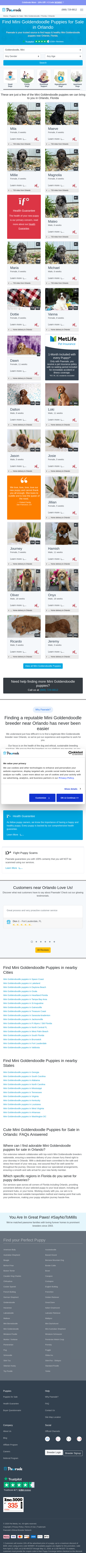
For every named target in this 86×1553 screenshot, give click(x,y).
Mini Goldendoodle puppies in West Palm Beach (25, 1031)
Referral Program (10, 1458)
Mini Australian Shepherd (55, 1329)
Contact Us (50, 1410)
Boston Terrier (9, 1271)
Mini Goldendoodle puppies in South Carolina (24, 1076)
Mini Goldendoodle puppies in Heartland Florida (25, 995)
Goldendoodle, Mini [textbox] (15, 50)
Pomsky (48, 1345)
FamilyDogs (27, 78)
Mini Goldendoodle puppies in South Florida (23, 1035)
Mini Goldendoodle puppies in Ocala (20, 991)
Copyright (7, 1527)
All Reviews (43, 950)
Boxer (47, 1271)
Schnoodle (8, 1355)
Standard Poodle (52, 1366)
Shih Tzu (7, 1361)
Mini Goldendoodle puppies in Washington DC (24, 1116)
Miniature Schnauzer (53, 1334)
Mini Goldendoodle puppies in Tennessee (22, 1092)
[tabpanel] (43, 916)
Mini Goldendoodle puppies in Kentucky (21, 1100)
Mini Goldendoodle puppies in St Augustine (23, 1003)
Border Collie (50, 1265)
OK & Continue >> (70, 798)
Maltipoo (48, 1318)
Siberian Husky (10, 1366)
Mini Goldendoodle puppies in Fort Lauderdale (25, 1043)
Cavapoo (48, 1276)
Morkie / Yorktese (11, 1339)
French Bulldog (10, 1292)
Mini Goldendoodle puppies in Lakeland (21, 983)
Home (5, 16)
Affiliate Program (10, 1445)
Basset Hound (51, 1255)
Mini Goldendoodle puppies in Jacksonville (23, 1019)
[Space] (12, 1468)
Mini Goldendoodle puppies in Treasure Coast (24, 1011)
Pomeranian (8, 1345)
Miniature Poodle (10, 1334)
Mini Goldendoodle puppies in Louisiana (22, 1104)
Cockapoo (49, 1281)
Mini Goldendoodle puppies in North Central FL (25, 1027)
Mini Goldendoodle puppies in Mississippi (22, 1088)
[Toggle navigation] (80, 10)
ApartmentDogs (78, 78)
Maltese (7, 1318)
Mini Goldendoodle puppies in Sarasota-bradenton (26, 1015)
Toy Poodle (8, 1371)
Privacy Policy (18, 1527)
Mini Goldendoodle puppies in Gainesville (22, 1007)
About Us (7, 1431)
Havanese (8, 1308)
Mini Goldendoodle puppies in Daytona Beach (24, 987)
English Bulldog (51, 1287)
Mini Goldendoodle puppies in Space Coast (23, 979)
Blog (5, 1438)
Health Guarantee (11, 1403)
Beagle (6, 1260)
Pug (5, 1350)
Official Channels (52, 1431)
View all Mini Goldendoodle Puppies (43, 666)
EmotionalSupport (44, 78)
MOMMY (58, 2)
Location (57, 1417)
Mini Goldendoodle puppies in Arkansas (21, 1112)
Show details (70, 789)
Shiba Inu (49, 1355)
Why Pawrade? (51, 1397)
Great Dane (50, 1302)
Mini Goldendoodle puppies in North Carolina (24, 1084)
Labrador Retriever (52, 1313)
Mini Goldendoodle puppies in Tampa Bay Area (25, 999)
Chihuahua (8, 1281)
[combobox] (42, 50)
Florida (44, 16)
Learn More (15, 834)
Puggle (48, 1350)
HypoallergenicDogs (61, 78)
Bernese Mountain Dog (54, 1260)
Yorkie (47, 1371)
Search (43, 63)
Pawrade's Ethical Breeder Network (17, 1530)
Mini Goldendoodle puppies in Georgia (21, 1072)
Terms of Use (30, 1527)
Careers (6, 1451)
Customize (42, 798)
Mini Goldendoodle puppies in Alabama (21, 1080)
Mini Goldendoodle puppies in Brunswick (22, 1039)
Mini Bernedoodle (11, 1323)
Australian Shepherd (12, 1255)
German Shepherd (11, 1297)
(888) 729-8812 (69, 9)
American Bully (10, 1250)
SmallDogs (10, 78)
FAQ (47, 1403)
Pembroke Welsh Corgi (54, 1339)
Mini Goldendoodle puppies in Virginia (21, 1096)
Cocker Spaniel (10, 1287)
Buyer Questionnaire (12, 1410)
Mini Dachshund (51, 1323)
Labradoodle (9, 1313)
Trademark (41, 1527)
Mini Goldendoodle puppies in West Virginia (23, 1108)
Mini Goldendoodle (32, 16)
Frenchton (49, 1292)
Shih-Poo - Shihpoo (53, 1361)
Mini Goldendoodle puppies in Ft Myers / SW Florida (27, 1023)
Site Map (49, 1417)
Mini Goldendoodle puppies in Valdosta (21, 1047)
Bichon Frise (9, 1265)
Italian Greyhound (52, 1308)
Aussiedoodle (50, 1250)
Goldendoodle (9, 1302)
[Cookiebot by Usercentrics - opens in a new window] (70, 753)
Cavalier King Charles (12, 1276)
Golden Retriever (52, 1297)
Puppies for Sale (16, 16)
